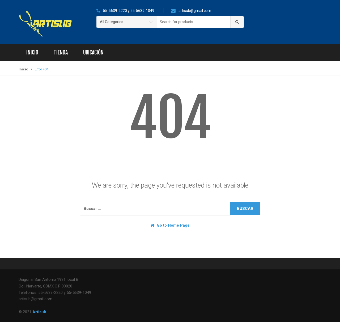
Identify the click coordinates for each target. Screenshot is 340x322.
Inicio (32, 52)
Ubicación (93, 52)
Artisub (39, 312)
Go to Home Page (170, 225)
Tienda (61, 52)
